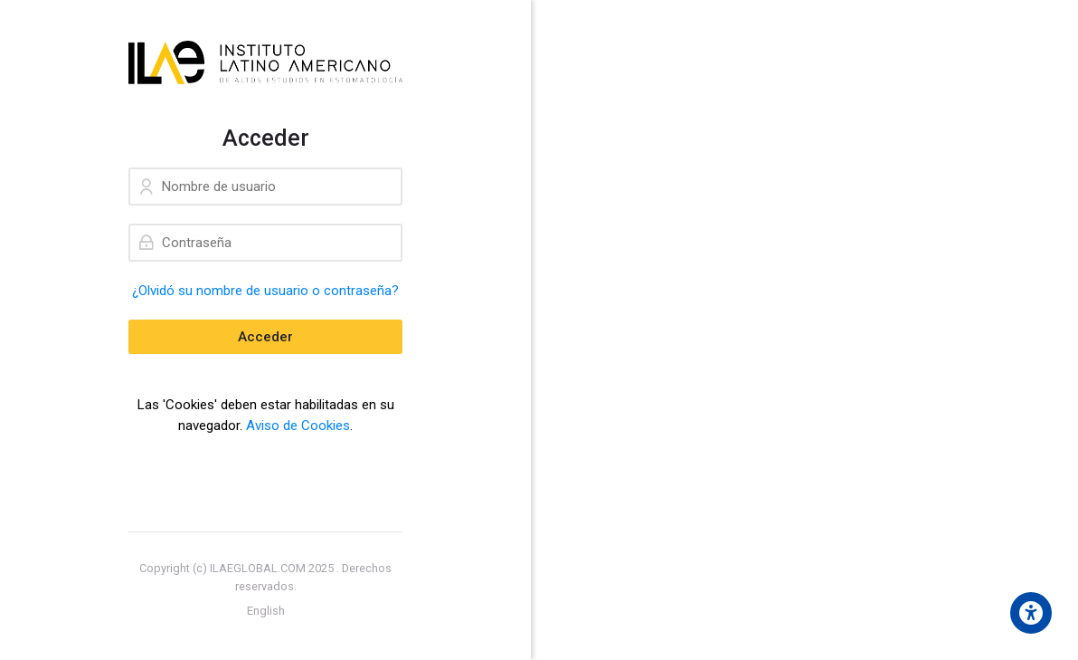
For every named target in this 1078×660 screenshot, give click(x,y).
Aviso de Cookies (298, 425)
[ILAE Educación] (265, 62)
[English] (266, 611)
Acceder (265, 337)
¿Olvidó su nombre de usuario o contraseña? (265, 290)
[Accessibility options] (1031, 613)
